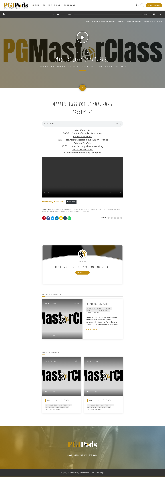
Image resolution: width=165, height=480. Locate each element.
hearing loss (93, 209)
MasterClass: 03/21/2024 (58, 400)
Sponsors (70, 5)
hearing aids (66, 209)
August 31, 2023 (94, 313)
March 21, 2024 (53, 409)
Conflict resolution (79, 209)
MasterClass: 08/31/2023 (98, 304)
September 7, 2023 (109, 66)
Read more (93, 330)
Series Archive (52, 5)
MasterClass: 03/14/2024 (100, 400)
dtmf (59, 211)
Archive (82, 272)
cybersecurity (55, 209)
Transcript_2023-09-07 (53, 201)
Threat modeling (104, 209)
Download (71, 202)
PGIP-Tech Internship (108, 22)
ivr (55, 211)
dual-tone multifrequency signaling (75, 211)
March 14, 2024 (95, 409)
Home (36, 5)
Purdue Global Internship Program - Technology (82, 267)
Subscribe (153, 5)
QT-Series (95, 22)
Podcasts (121, 22)
